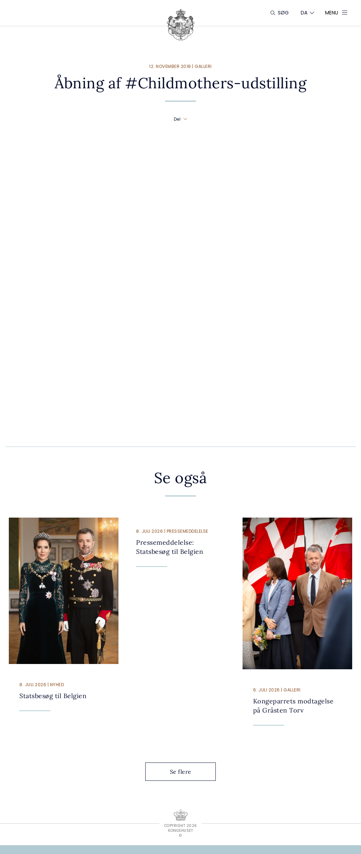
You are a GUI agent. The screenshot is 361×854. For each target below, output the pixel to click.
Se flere (186, 771)
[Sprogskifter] (304, 12)
